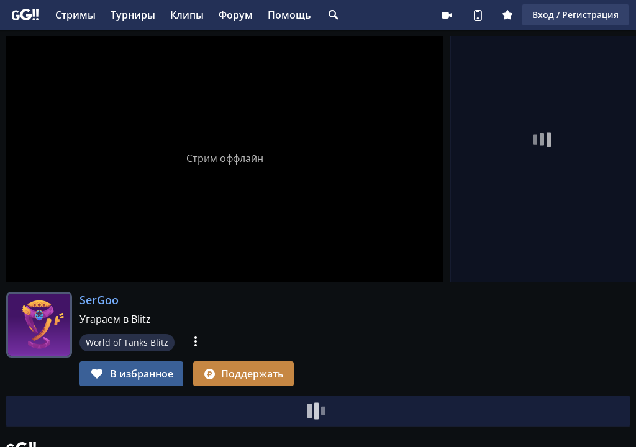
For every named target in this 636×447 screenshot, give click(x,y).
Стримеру (446, 15)
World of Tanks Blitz (127, 342)
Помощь (289, 15)
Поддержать (243, 374)
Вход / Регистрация (575, 14)
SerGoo (99, 299)
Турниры (133, 15)
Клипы (187, 15)
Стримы (75, 15)
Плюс (507, 14)
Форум (236, 15)
